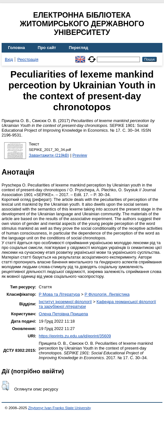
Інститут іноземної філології (65, 301)
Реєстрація (27, 59)
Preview (80, 155)
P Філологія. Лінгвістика (106, 294)
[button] (5, 386)
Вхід (9, 59)
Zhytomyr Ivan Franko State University (59, 408)
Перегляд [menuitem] (78, 47)
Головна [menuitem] (16, 47)
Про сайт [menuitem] (47, 47)
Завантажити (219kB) (49, 155)
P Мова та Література (59, 294)
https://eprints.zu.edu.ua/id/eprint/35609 (75, 336)
